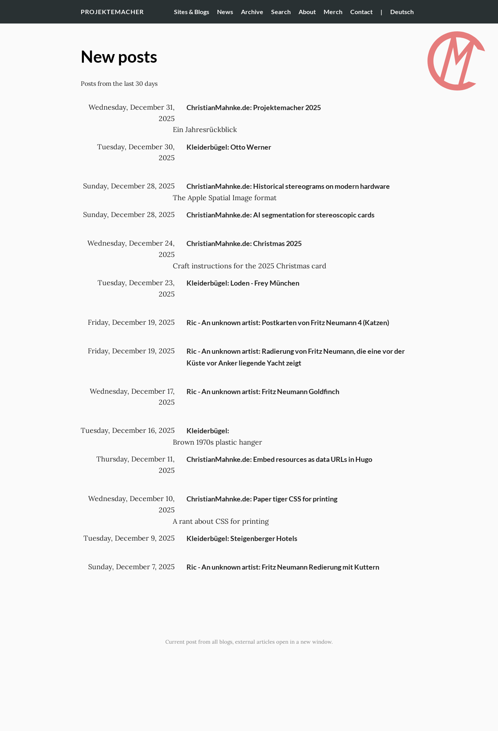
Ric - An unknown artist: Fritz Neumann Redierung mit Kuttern (283, 567)
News (225, 11)
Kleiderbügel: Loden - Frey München (243, 283)
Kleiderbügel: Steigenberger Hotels (242, 538)
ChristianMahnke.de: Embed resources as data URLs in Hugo (279, 459)
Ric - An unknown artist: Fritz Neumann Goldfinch (263, 391)
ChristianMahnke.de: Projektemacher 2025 (254, 107)
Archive (252, 11)
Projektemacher (112, 11)
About (307, 11)
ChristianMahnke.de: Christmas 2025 (244, 243)
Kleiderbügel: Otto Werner (229, 147)
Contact (361, 11)
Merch (333, 11)
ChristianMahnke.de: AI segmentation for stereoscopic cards (281, 214)
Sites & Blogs (191, 11)
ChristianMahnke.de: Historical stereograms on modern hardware (288, 186)
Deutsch (402, 11)
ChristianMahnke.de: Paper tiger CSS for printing (262, 498)
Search (281, 11)
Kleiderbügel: (208, 430)
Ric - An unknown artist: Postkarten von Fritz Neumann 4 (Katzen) (288, 322)
